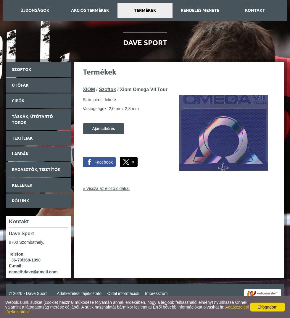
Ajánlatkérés (103, 128)
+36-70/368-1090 (25, 260)
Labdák (20, 153)
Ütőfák (20, 85)
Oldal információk (123, 293)
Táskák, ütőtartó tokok (32, 119)
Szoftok (21, 69)
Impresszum (156, 293)
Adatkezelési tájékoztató (79, 293)
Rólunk (20, 200)
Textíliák (22, 138)
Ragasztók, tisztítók (36, 169)
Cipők (18, 101)
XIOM (89, 89)
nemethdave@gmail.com (33, 271)
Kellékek (22, 185)
